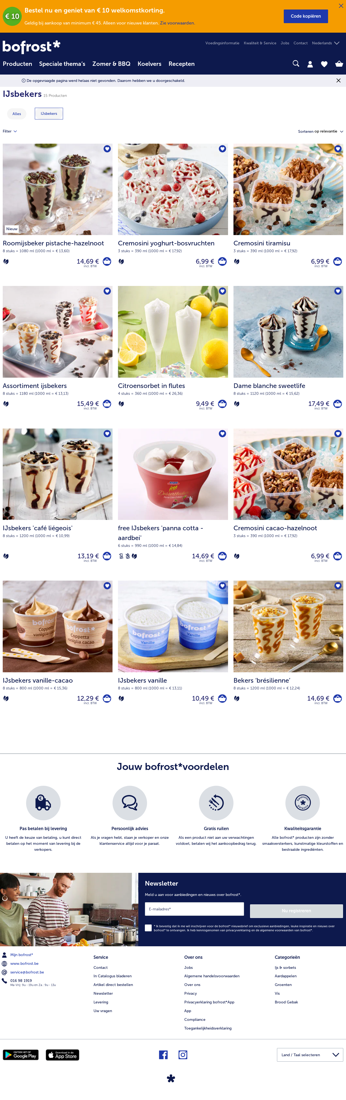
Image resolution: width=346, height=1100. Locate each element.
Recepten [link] (182, 64)
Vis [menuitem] (277, 998)
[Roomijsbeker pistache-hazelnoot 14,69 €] (58, 216)
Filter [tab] (13, 131)
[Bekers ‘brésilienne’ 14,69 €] (288, 659)
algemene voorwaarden (277, 936)
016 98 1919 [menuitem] (17, 987)
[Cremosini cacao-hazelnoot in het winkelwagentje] (336, 561)
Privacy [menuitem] (190, 998)
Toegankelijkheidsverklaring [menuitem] (208, 1033)
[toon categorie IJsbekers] (49, 113)
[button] (306, 16)
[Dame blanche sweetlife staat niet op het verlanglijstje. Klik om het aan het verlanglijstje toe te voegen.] (337, 294)
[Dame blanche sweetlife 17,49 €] (288, 360)
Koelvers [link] (149, 64)
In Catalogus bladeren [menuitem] (112, 981)
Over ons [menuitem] (192, 990)
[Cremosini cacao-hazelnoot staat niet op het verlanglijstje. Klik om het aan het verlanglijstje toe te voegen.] (337, 438)
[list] (173, 827)
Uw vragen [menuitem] (102, 1015)
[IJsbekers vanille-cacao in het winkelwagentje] (106, 705)
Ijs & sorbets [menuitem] (285, 972)
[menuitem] (17, 66)
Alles (17, 114)
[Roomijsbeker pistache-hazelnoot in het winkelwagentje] (106, 262)
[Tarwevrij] (127, 561)
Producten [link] (17, 64)
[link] (54, 47)
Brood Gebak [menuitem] (286, 1007)
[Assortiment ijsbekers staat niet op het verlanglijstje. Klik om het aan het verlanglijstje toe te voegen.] (107, 294)
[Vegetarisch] (6, 262)
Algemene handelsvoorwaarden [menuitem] (211, 981)
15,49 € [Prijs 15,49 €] (86, 407)
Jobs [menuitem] (285, 43)
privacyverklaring (238, 936)
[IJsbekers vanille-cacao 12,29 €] (58, 659)
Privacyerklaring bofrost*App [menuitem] (209, 1007)
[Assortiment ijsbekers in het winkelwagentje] (106, 407)
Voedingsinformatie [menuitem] (222, 43)
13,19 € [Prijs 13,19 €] (86, 561)
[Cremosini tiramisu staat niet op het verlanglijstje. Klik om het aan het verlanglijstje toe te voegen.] (337, 149)
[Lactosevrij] (121, 561)
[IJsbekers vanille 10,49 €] (173, 659)
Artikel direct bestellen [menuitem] (113, 990)
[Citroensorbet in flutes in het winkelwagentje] (221, 407)
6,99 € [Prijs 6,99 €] (203, 262)
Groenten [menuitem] (283, 990)
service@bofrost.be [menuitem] (23, 978)
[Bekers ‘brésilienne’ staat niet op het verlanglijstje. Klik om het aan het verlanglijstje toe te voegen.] (337, 593)
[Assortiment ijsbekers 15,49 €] (58, 360)
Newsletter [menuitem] (103, 998)
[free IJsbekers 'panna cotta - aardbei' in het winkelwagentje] (221, 561)
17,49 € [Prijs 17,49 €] (317, 407)
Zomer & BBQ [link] (111, 64)
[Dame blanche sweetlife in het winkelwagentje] (336, 407)
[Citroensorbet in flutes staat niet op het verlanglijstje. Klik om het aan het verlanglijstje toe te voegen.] (222, 294)
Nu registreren (321, 916)
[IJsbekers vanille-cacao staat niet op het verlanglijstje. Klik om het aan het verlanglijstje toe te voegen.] (107, 593)
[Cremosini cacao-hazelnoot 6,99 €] (288, 510)
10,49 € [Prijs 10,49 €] (201, 706)
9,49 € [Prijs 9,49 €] (203, 407)
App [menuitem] (187, 1015)
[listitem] (43, 827)
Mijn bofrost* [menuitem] (18, 961)
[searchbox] (205, 63)
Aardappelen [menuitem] (286, 981)
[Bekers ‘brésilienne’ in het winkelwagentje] (336, 705)
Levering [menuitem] (100, 1007)
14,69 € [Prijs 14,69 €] (86, 262)
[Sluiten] (341, 6)
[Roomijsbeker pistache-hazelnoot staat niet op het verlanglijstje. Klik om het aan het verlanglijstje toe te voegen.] (107, 149)
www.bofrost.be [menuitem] (21, 969)
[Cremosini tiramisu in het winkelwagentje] (336, 262)
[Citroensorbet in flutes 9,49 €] (173, 360)
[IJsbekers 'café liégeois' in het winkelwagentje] (106, 561)
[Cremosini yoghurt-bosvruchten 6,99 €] (173, 216)
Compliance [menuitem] (194, 1024)
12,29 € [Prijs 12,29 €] (86, 706)
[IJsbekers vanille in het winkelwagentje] (221, 705)
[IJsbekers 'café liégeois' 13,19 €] (58, 510)
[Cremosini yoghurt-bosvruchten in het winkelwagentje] (221, 262)
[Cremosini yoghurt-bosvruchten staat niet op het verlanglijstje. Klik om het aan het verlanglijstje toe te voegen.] (222, 149)
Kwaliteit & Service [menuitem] (260, 43)
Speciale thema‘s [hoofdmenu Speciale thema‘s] (62, 64)
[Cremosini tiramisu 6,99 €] (288, 216)
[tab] (310, 64)
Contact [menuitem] (301, 43)
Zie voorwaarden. (177, 23)
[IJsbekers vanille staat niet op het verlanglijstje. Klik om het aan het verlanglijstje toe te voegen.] (222, 593)
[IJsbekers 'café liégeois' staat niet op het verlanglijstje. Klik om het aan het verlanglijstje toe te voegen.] (107, 438)
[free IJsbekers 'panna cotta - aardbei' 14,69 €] (173, 510)
